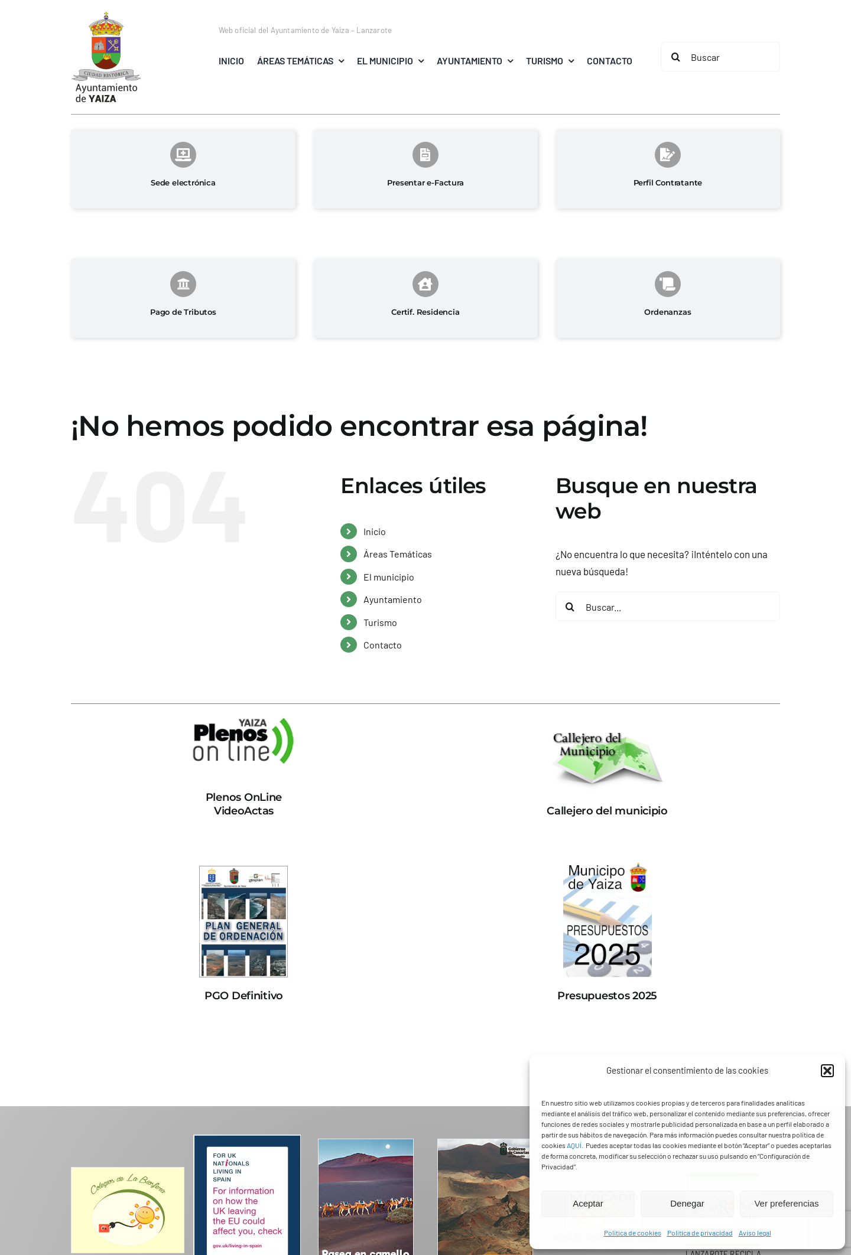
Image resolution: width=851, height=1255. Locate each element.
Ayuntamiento (392, 599)
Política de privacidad (700, 1232)
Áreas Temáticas (397, 553)
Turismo (380, 622)
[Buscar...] (668, 606)
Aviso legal (755, 1232)
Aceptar (588, 1203)
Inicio (374, 531)
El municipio (388, 576)
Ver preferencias (786, 1203)
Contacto (382, 644)
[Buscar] (720, 56)
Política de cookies (632, 1232)
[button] (827, 1071)
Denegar (687, 1203)
